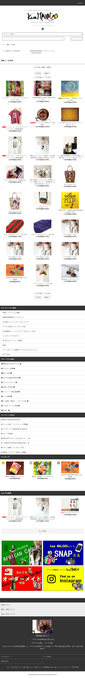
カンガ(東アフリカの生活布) (11, 51)
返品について (38, 667)
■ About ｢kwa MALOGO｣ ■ (10, 420)
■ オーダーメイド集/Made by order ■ (14, 429)
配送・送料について (28, 667)
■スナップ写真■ (6, 433)
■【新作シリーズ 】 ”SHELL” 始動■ (13, 452)
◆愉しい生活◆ (11, 44)
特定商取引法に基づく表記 (50, 667)
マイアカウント (5, 656)
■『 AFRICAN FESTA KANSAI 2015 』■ (15, 443)
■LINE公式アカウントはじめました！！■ (15, 438)
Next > (47, 73)
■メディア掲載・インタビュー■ (12, 447)
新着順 (49, 67)
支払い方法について (16, 667)
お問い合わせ (4, 661)
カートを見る (47, 656)
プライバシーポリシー (63, 667)
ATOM (76, 667)
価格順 (43, 67)
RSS (73, 667)
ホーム (4, 44)
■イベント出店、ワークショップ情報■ (14, 424)
